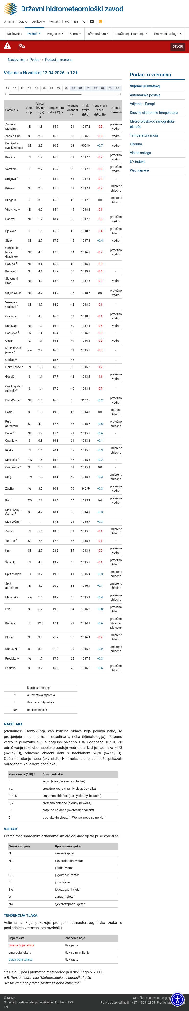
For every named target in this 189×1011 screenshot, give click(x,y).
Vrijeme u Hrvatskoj (145, 86)
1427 (133, 1002)
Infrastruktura (98, 34)
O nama (9, 21)
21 (51, 88)
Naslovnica (14, 34)
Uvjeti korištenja (27, 1002)
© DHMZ (9, 998)
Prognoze (55, 34)
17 (22, 88)
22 (58, 88)
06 (117, 88)
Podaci (34, 34)
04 (102, 88)
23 (66, 88)
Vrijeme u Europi (142, 104)
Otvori (177, 46)
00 (73, 88)
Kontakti (54, 21)
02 (88, 88)
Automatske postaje (145, 95)
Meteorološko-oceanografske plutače (152, 123)
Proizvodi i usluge (168, 34)
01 (80, 88)
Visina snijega (140, 153)
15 (7, 88)
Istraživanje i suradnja (131, 34)
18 (29, 88)
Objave (23, 21)
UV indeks (137, 162)
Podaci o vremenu (59, 60)
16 (14, 88)
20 (44, 88)
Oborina (136, 144)
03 (95, 88)
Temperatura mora (144, 135)
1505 (142, 1002)
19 (36, 88)
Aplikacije (38, 21)
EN (76, 21)
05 (110, 88)
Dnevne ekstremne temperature (154, 113)
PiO (67, 21)
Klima (76, 34)
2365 (151, 1002)
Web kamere (139, 170)
